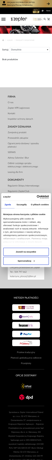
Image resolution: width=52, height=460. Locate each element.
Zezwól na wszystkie (26, 252)
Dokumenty (16, 178)
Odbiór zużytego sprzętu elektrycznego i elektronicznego (23, 163)
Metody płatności (26, 296)
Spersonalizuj (26, 261)
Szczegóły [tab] (22, 204)
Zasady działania (19, 125)
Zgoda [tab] (8, 204)
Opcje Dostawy (26, 374)
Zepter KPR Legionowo (19, 107)
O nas (10, 101)
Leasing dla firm (15, 171)
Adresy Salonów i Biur (18, 156)
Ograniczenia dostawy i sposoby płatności (23, 144)
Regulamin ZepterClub (18, 190)
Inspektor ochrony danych (20, 118)
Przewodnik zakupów (18, 137)
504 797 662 (20, 271)
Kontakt (11, 112)
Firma (11, 95)
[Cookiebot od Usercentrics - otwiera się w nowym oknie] (37, 197)
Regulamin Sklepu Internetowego (23, 184)
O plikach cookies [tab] (40, 204)
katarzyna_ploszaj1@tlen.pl (23, 275)
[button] (48, 3)
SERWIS (12, 151)
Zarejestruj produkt (17, 131)
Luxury (10, 39)
